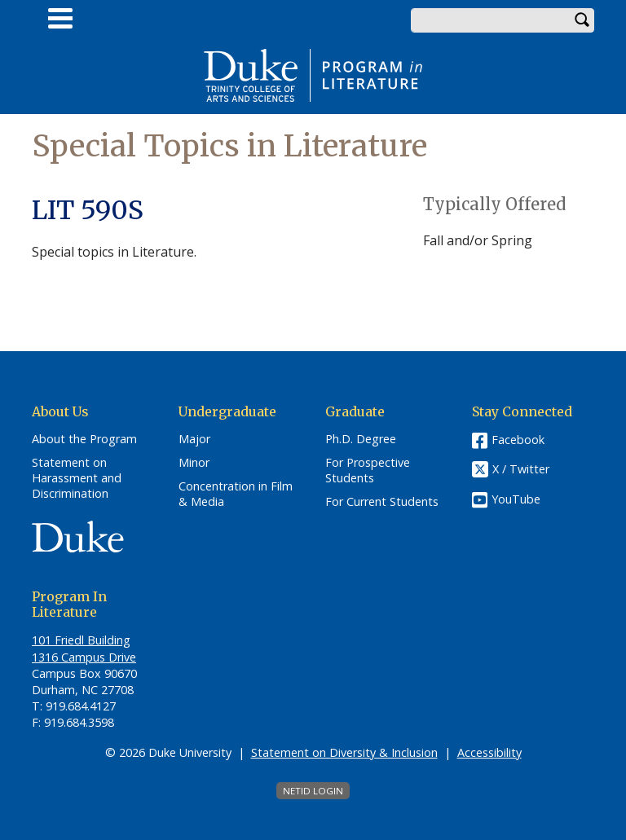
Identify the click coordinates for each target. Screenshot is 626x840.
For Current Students (382, 502)
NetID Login (313, 791)
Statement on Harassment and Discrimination (76, 477)
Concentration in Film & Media (236, 494)
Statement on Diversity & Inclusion (344, 752)
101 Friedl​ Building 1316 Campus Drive (84, 648)
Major (194, 439)
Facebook (518, 439)
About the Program (84, 439)
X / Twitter (520, 469)
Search (582, 20)
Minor (194, 462)
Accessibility (489, 752)
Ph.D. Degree (360, 439)
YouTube (516, 499)
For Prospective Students (367, 470)
